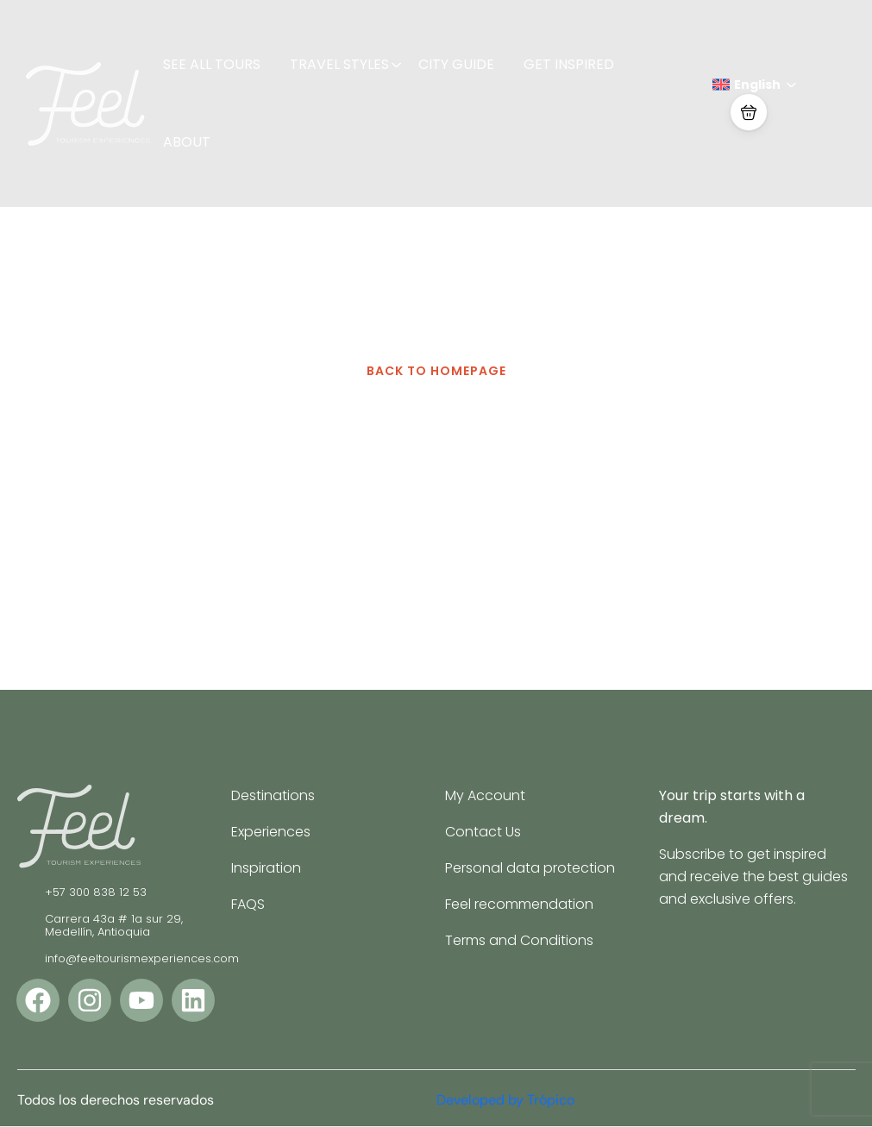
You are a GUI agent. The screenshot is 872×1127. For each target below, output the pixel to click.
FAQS (248, 904)
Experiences (271, 832)
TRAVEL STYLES (346, 64)
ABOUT (186, 142)
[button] (749, 112)
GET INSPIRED (569, 64)
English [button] (754, 84)
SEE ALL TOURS (211, 64)
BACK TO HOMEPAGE (436, 370)
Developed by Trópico (505, 1100)
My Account (485, 795)
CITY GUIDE (456, 64)
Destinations (273, 795)
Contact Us (483, 832)
